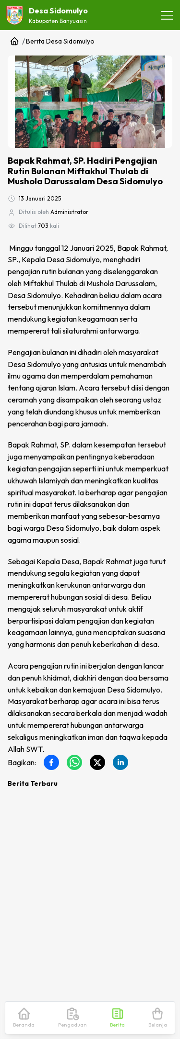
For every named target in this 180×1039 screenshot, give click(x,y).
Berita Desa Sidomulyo (60, 41)
